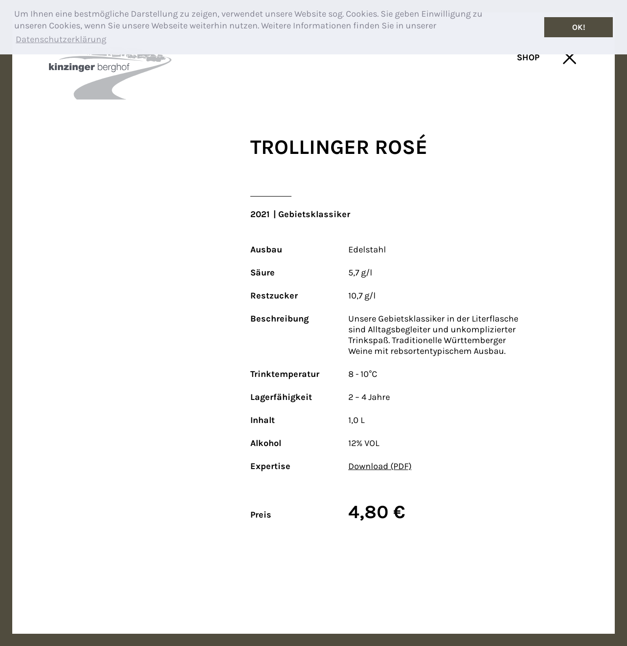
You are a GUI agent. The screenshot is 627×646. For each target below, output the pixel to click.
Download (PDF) (379, 466)
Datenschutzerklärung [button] (61, 39)
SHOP (528, 57)
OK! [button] (578, 27)
